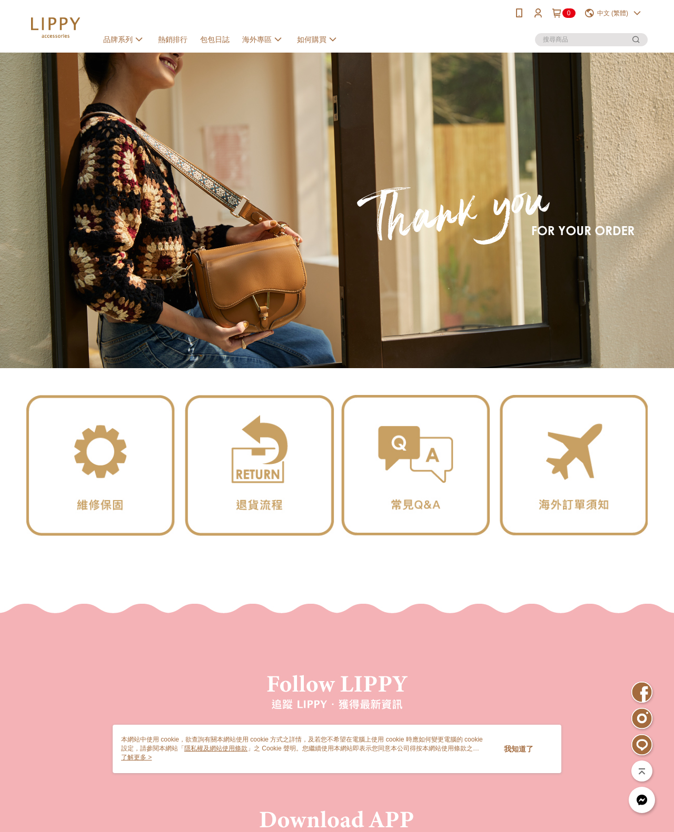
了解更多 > (136, 757)
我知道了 (518, 749)
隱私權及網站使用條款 (215, 748)
